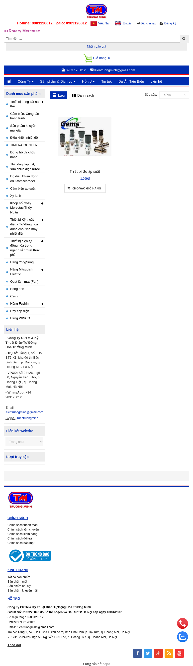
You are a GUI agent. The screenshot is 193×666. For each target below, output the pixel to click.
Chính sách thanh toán (22, 525)
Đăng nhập (148, 23)
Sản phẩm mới (17, 581)
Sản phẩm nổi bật (19, 586)
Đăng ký (170, 23)
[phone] (182, 627)
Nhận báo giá (96, 46)
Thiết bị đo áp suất (85, 173)
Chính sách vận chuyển (23, 529)
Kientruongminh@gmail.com (24, 412)
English (128, 23)
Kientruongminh (27, 418)
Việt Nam (104, 23)
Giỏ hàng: (96, 58)
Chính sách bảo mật (20, 543)
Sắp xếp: (151, 94)
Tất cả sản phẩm (18, 577)
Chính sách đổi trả (19, 538)
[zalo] (182, 641)
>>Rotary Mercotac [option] (22, 31)
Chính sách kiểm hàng (22, 534)
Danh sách (85, 95)
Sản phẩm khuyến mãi (22, 590)
